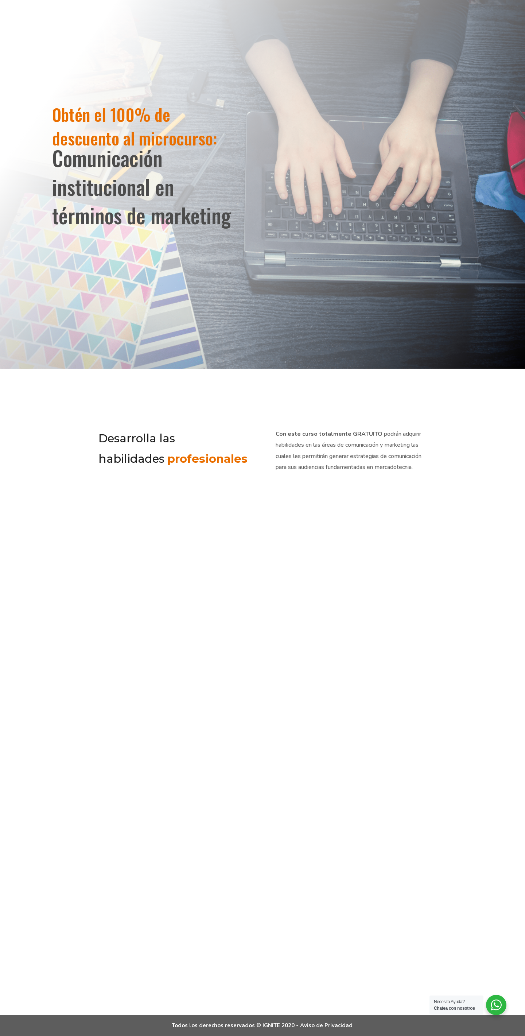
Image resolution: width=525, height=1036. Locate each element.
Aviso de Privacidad (326, 1025)
